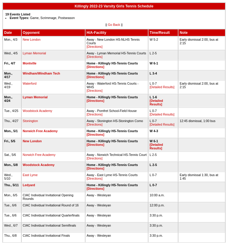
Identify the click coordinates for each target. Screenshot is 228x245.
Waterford (30, 83)
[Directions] (94, 46)
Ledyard (29, 185)
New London (32, 39)
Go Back (114, 24)
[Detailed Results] (162, 87)
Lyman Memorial (34, 53)
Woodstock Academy (37, 111)
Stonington (30, 121)
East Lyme (30, 175)
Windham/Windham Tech (41, 73)
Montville (30, 63)
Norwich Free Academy (40, 131)
